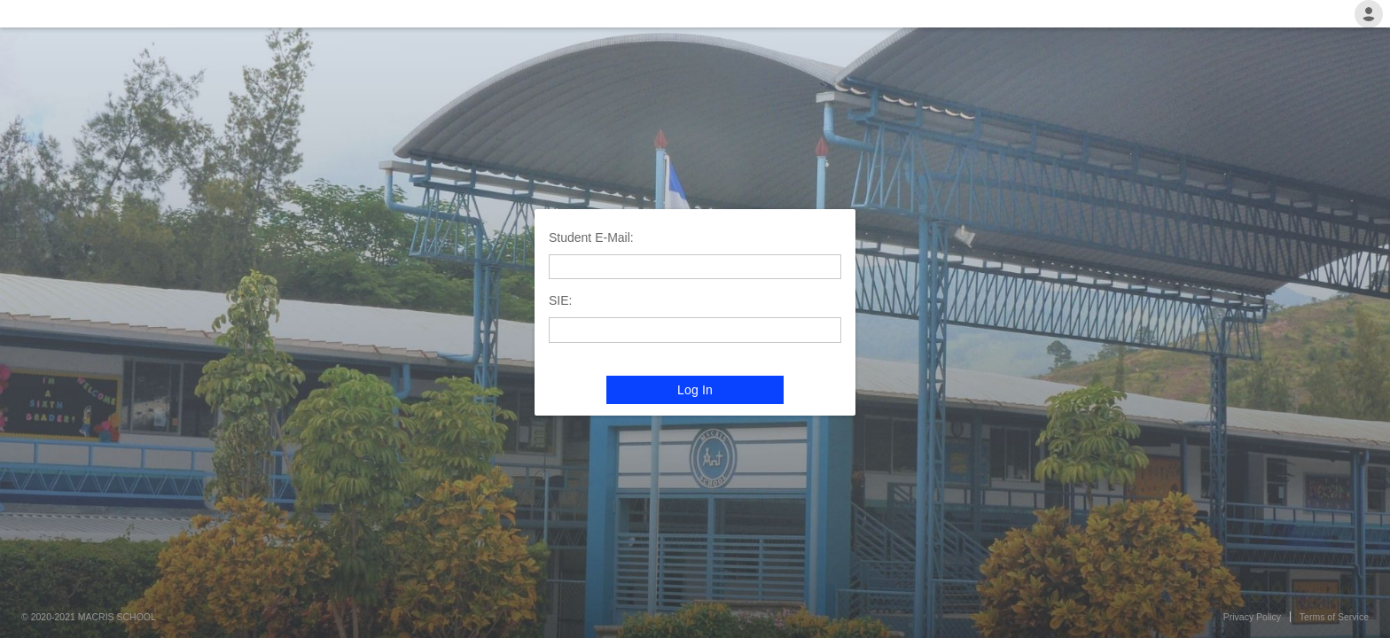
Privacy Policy (1252, 616)
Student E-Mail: (591, 237)
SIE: (560, 300)
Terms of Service (1334, 616)
